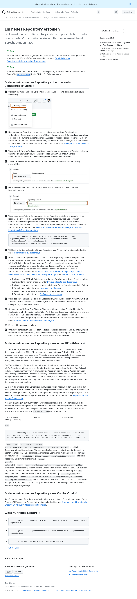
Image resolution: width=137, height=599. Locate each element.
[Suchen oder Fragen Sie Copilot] (77, 12)
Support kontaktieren (78, 574)
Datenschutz (46, 590)
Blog (90, 590)
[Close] (130, 3)
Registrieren (128, 12)
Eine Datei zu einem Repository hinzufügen (39, 274)
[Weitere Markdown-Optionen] (122, 31)
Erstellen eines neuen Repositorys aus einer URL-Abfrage (45, 343)
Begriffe (37, 590)
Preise (62, 590)
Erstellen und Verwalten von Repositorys (33, 18)
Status (55, 590)
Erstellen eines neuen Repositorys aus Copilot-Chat (41, 493)
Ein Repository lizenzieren (51, 294)
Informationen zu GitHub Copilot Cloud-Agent (34, 320)
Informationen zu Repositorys (27, 252)
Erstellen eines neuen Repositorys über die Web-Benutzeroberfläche (38, 84)
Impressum (26, 590)
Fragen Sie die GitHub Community (83, 571)
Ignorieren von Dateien (50, 288)
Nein (18, 571)
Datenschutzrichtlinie (12, 576)
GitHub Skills (14, 548)
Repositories (10, 18)
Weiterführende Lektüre (22, 513)
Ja (9, 571)
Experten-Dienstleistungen (76, 590)
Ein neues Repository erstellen (62, 18)
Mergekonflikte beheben (73, 274)
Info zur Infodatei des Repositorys (62, 282)
